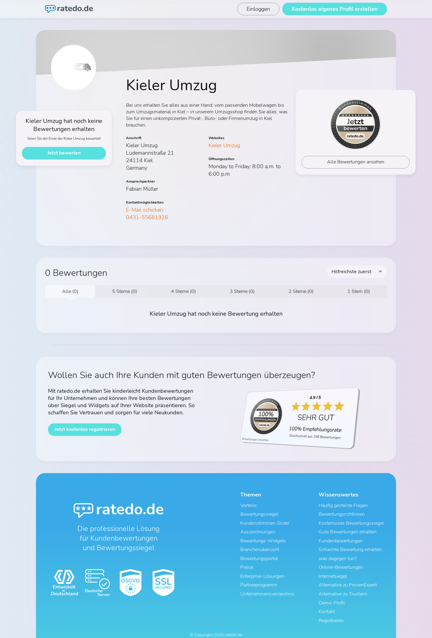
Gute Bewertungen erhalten (347, 528)
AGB (190, 628)
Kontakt (327, 598)
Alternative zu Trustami (343, 583)
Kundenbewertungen (340, 536)
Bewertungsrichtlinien (342, 513)
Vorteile (248, 505)
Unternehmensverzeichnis (267, 583)
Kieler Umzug (224, 145)
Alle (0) (70, 291)
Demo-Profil (332, 591)
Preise (246, 559)
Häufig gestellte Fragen (343, 505)
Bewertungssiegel (259, 513)
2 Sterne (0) (301, 291)
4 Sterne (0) (183, 291)
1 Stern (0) (358, 291)
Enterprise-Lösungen (262, 567)
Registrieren (331, 606)
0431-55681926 (147, 217)
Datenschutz (210, 628)
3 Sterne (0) (242, 291)
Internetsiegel (333, 567)
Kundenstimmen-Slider (265, 520)
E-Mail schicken (144, 209)
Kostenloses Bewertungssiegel (351, 520)
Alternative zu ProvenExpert (348, 575)
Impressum (235, 628)
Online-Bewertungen (341, 559)
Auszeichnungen (257, 528)
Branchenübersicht (259, 544)
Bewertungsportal (259, 552)
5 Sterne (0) (124, 291)
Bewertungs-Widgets (263, 536)
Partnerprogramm (258, 575)
